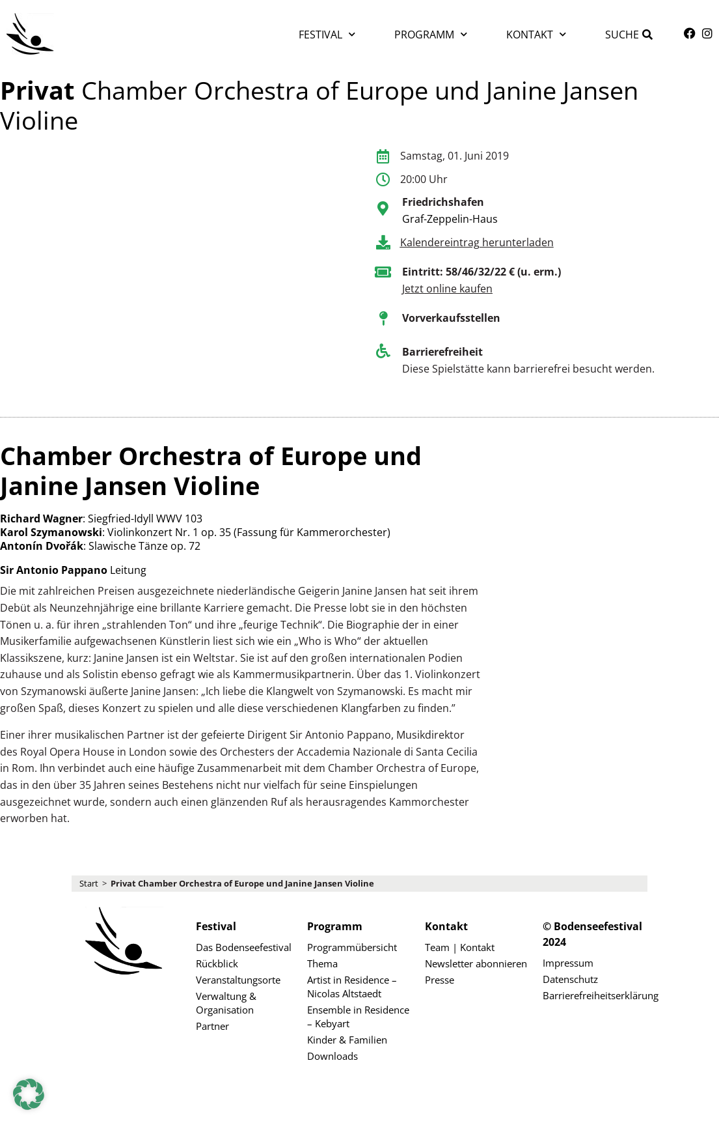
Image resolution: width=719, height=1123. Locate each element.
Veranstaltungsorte (238, 979)
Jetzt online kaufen (447, 288)
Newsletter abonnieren (476, 963)
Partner (212, 1025)
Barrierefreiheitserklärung (595, 995)
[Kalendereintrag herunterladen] (383, 242)
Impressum (568, 962)
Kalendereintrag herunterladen (477, 242)
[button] (28, 1094)
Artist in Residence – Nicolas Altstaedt (352, 986)
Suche (622, 34)
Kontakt (536, 34)
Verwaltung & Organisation (226, 1002)
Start (88, 883)
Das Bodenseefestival (244, 947)
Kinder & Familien (347, 1039)
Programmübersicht (352, 947)
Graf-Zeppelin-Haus (450, 219)
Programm (430, 34)
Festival (327, 34)
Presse (439, 979)
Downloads (332, 1055)
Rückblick (217, 963)
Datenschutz (570, 979)
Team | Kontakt (460, 947)
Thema (322, 963)
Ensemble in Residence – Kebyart (358, 1016)
